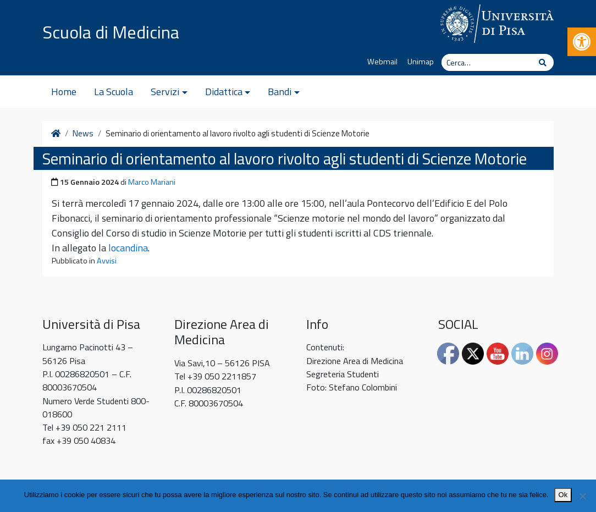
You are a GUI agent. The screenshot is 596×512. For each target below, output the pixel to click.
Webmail (382, 62)
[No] (582, 496)
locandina (128, 247)
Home (63, 91)
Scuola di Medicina (110, 32)
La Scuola (113, 91)
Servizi (165, 91)
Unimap (420, 62)
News (83, 134)
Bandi (279, 91)
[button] (581, 41)
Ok (563, 495)
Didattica (223, 91)
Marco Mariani (151, 182)
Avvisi (107, 261)
